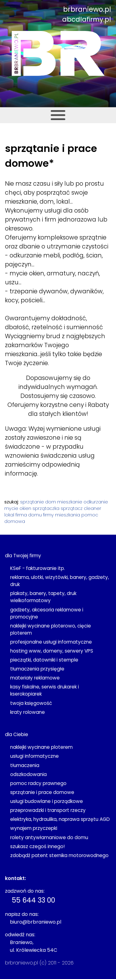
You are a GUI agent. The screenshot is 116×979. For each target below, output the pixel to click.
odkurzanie (96, 502)
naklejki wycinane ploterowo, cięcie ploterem (50, 629)
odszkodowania (28, 774)
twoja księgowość (31, 703)
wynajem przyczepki (33, 828)
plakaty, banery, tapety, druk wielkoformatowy (43, 597)
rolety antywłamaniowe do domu (49, 837)
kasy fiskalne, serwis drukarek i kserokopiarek (44, 690)
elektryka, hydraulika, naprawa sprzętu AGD (60, 819)
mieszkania (67, 515)
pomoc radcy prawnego (38, 783)
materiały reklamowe (35, 678)
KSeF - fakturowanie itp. (37, 568)
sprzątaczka (45, 508)
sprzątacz (72, 508)
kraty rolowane (27, 712)
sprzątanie (32, 502)
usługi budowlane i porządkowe (46, 801)
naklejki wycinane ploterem (41, 747)
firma (21, 515)
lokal (9, 515)
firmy (48, 515)
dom (50, 502)
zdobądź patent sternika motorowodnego (59, 855)
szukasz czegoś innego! (37, 846)
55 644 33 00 (33, 900)
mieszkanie (69, 502)
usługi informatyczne (34, 756)
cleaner (92, 508)
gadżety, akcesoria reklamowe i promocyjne (46, 613)
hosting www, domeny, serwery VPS (51, 651)
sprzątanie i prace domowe (42, 792)
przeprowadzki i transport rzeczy (48, 810)
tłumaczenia (24, 765)
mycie (11, 508)
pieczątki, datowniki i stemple (44, 660)
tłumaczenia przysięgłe (37, 669)
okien (25, 508)
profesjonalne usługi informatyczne (51, 642)
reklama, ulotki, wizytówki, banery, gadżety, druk (59, 581)
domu (35, 515)
